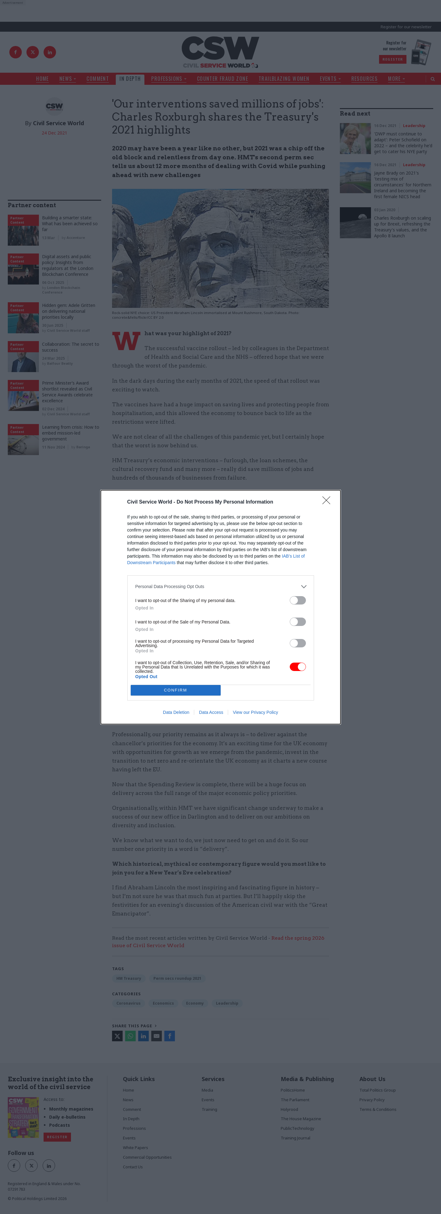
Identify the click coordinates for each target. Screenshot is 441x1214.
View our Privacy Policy (255, 712)
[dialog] (220, 607)
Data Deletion (176, 712)
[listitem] (220, 586)
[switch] (298, 600)
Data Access (211, 712)
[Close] (328, 502)
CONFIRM (175, 690)
